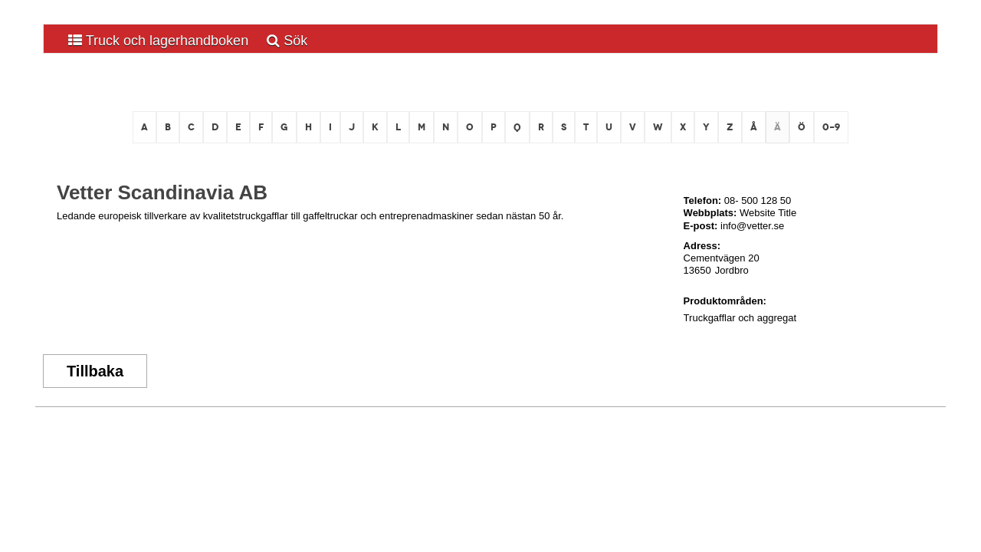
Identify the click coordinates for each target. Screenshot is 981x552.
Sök (287, 40)
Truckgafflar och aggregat (740, 318)
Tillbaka (95, 371)
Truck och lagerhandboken (158, 40)
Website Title (768, 213)
